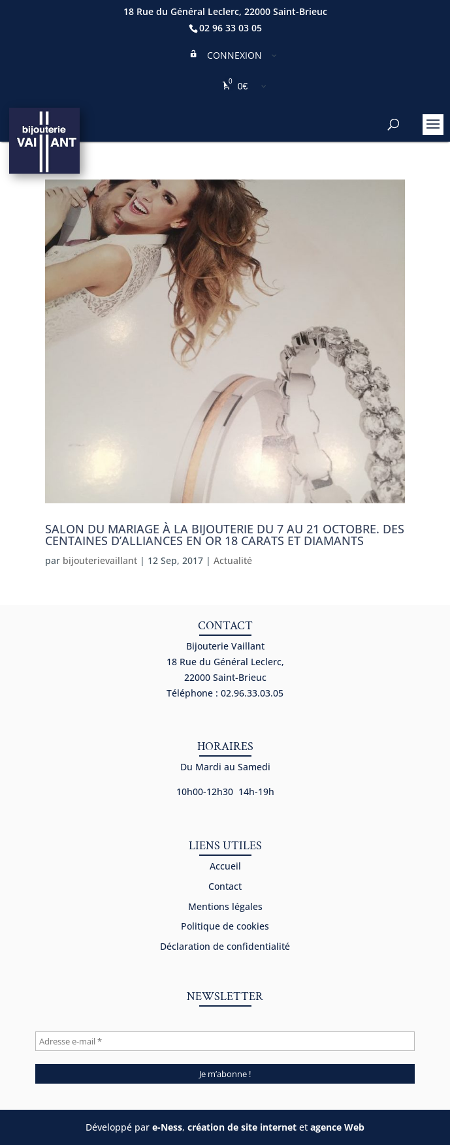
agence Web (337, 1127)
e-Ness (167, 1127)
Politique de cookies (225, 926)
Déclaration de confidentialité (225, 946)
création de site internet (242, 1127)
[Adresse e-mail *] (224, 1041)
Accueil (225, 866)
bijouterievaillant (100, 560)
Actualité (233, 560)
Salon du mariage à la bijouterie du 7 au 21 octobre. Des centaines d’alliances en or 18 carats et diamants (224, 534)
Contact (225, 886)
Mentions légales (225, 906)
